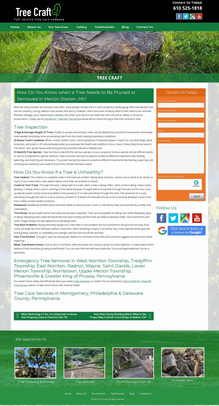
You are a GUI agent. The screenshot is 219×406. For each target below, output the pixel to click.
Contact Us (148, 27)
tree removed (82, 282)
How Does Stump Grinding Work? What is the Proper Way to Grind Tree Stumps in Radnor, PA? (120, 317)
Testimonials (108, 27)
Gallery (85, 27)
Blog (129, 27)
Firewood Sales (182, 381)
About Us (37, 27)
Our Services (62, 27)
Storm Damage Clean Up (134, 382)
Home (18, 27)
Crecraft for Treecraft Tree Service (62, 120)
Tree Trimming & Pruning (36, 382)
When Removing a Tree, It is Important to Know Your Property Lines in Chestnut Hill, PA (47, 317)
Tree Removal (85, 382)
